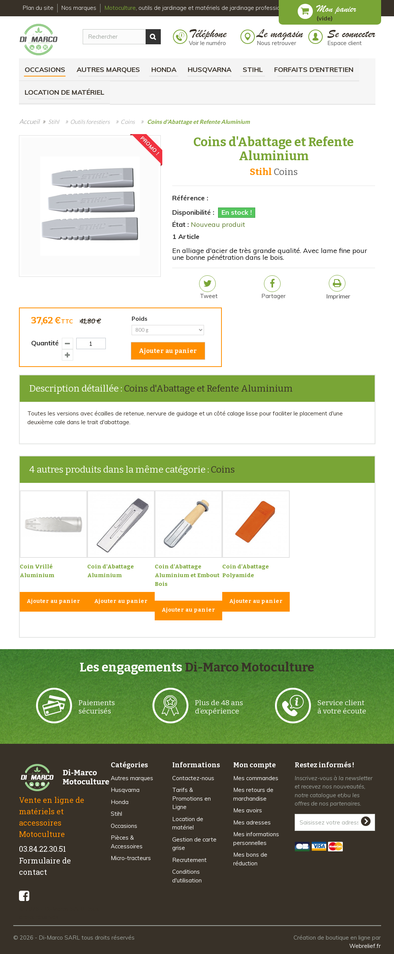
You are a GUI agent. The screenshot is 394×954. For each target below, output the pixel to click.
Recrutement (189, 859)
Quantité (45, 343)
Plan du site (38, 7)
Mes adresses (252, 822)
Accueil (29, 121)
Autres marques (108, 69)
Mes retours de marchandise (253, 794)
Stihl (253, 69)
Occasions (45, 69)
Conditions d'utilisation (187, 876)
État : (180, 224)
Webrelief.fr (365, 945)
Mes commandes (255, 778)
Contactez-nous (193, 778)
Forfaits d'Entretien (313, 69)
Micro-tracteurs (131, 858)
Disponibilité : (193, 212)
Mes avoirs (247, 810)
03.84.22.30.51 (42, 849)
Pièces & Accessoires (127, 842)
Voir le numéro (207, 43)
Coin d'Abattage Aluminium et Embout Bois (187, 575)
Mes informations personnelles (256, 838)
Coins (223, 469)
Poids (141, 318)
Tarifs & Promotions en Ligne (191, 798)
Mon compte (254, 765)
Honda (163, 69)
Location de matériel (64, 92)
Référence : (190, 198)
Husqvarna (209, 69)
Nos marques (78, 7)
